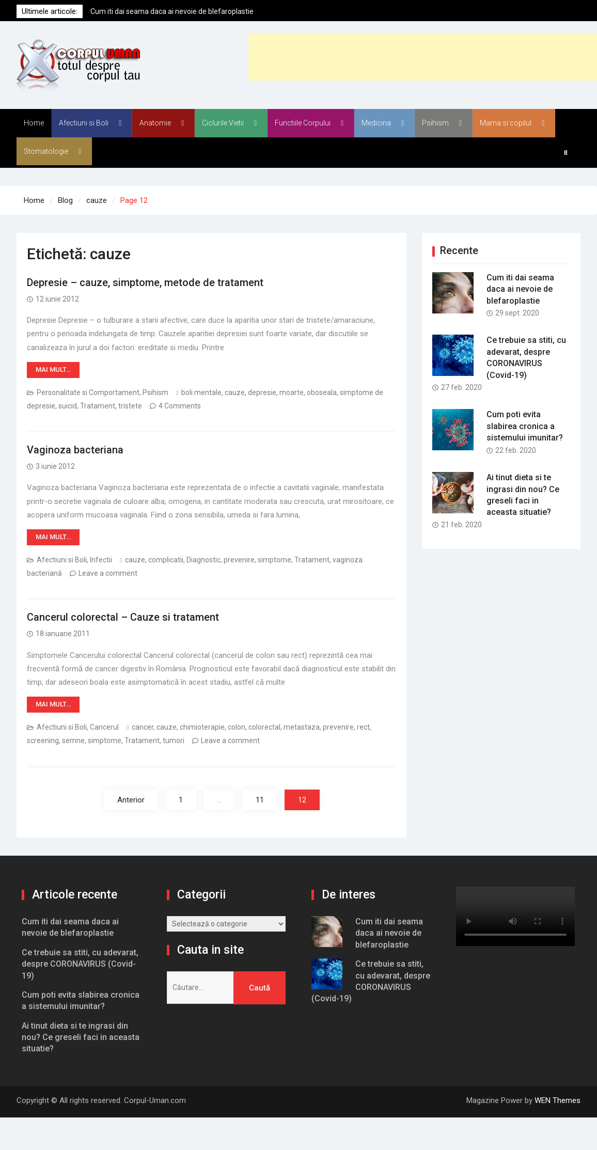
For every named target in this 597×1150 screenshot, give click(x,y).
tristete (130, 406)
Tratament (97, 406)
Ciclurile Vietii (223, 123)
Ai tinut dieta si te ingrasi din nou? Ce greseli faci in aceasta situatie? (80, 1037)
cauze (235, 392)
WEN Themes (557, 1100)
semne (73, 740)
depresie (262, 392)
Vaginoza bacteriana (75, 450)
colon (236, 727)
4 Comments (180, 406)
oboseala (322, 392)
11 (260, 800)
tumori (173, 740)
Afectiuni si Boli (83, 123)
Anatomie (155, 123)
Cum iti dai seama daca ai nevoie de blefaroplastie (172, 11)
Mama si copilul (505, 123)
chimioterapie (202, 727)
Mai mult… (53, 369)
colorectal (264, 727)
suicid (67, 406)
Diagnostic (203, 560)
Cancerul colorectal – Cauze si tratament (123, 617)
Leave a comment (107, 573)
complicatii (165, 560)
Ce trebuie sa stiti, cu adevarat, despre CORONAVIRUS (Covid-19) (80, 964)
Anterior (131, 800)
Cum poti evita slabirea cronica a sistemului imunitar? (524, 426)
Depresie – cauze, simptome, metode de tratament (145, 282)
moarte (291, 392)
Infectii (101, 560)
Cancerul (104, 727)
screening (43, 740)
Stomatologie (46, 151)
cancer (142, 727)
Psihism (435, 123)
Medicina (376, 123)
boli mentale (201, 392)
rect (363, 727)
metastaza (302, 727)
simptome (274, 560)
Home (34, 123)
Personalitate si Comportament (88, 392)
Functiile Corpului (303, 123)
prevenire (239, 560)
